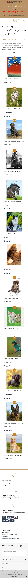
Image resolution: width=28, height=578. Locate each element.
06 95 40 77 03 (7, 15)
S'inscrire (14, 554)
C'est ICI (14, 9)
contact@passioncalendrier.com (17, 15)
